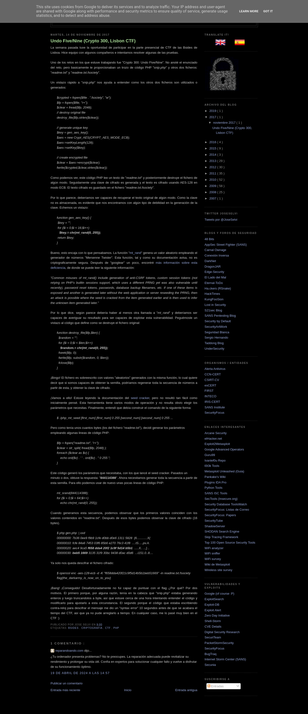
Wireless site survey (218, 570)
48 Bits (209, 239)
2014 (213, 154)
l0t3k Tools (212, 466)
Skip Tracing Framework (221, 537)
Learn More (248, 11)
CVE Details (213, 626)
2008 (213, 192)
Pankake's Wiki (215, 477)
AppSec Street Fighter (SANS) (226, 244)
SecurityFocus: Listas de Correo (227, 509)
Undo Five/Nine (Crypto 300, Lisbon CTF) (93, 41)
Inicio (127, 690)
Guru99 (210, 455)
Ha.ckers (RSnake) (218, 288)
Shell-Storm (213, 621)
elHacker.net (213, 438)
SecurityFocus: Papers (220, 515)
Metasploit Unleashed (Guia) (224, 471)
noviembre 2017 (225, 122)
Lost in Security (215, 305)
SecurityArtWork (216, 326)
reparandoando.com (69, 650)
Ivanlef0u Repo (215, 460)
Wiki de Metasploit (217, 564)
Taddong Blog (214, 343)
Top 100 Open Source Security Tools (230, 542)
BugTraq (210, 654)
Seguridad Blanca (217, 332)
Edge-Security (214, 272)
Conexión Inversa (217, 255)
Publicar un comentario (67, 683)
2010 (213, 179)
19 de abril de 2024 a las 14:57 (80, 673)
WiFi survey (213, 559)
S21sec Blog (213, 310)
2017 (213, 117)
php (116, 628)
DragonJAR (213, 266)
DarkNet (210, 261)
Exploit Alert (213, 610)
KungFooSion (214, 299)
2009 (213, 186)
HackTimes (212, 294)
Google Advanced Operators (224, 449)
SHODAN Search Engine (222, 531)
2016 (213, 142)
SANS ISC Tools (216, 493)
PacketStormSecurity (219, 643)
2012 (213, 167)
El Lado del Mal (215, 277)
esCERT (210, 385)
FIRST (209, 390)
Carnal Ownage (215, 250)
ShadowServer (215, 526)
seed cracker (140, 398)
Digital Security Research (222, 632)
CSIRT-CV (212, 380)
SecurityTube (214, 520)
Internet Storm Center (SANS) (225, 659)
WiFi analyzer (214, 548)
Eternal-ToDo (214, 283)
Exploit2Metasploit (217, 444)
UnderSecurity (214, 348)
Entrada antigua (186, 690)
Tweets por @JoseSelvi (221, 219)
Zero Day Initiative (217, 615)
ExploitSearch (214, 599)
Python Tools (213, 487)
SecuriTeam (213, 637)
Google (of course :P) (219, 593)
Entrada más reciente (65, 690)
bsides (73, 628)
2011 (213, 173)
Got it (268, 11)
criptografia (92, 628)
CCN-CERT (213, 374)
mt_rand (135, 253)
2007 (213, 198)
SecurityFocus (214, 412)
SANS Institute (215, 407)
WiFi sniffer (212, 553)
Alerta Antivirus (215, 369)
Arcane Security (216, 433)
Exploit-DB (212, 604)
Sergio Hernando (216, 337)
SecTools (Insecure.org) (221, 499)
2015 (213, 148)
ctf (108, 628)
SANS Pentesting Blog (220, 315)
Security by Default (218, 321)
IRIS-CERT (212, 402)
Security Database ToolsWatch (226, 504)
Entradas (215, 686)
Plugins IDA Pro (215, 482)
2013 (213, 161)
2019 (213, 111)
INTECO (210, 396)
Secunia (210, 665)
